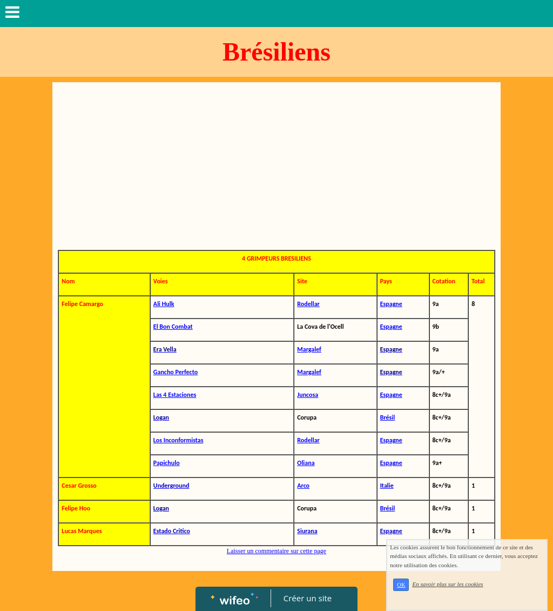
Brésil (387, 417)
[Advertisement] (276, 168)
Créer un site (308, 598)
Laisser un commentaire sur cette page (276, 551)
